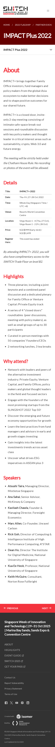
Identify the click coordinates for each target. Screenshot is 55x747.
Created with (20, 716)
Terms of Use (10, 694)
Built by (19, 723)
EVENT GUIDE (12, 655)
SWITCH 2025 (12, 661)
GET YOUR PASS (13, 666)
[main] (27, 315)
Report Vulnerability (14, 683)
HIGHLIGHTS (12, 649)
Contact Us (9, 677)
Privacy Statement (13, 688)
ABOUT (8, 644)
